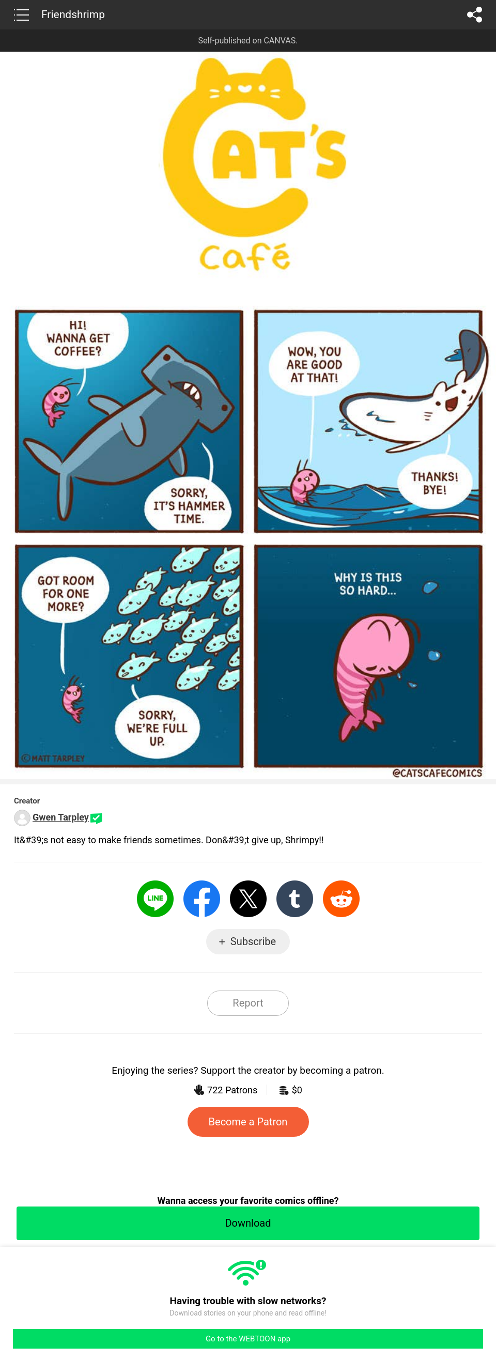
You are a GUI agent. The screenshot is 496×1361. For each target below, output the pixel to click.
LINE (155, 898)
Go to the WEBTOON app (248, 1338)
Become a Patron (248, 1122)
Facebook (201, 898)
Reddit (341, 898)
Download (248, 1223)
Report (248, 1003)
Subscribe (253, 941)
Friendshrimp (73, 14)
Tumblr (294, 898)
